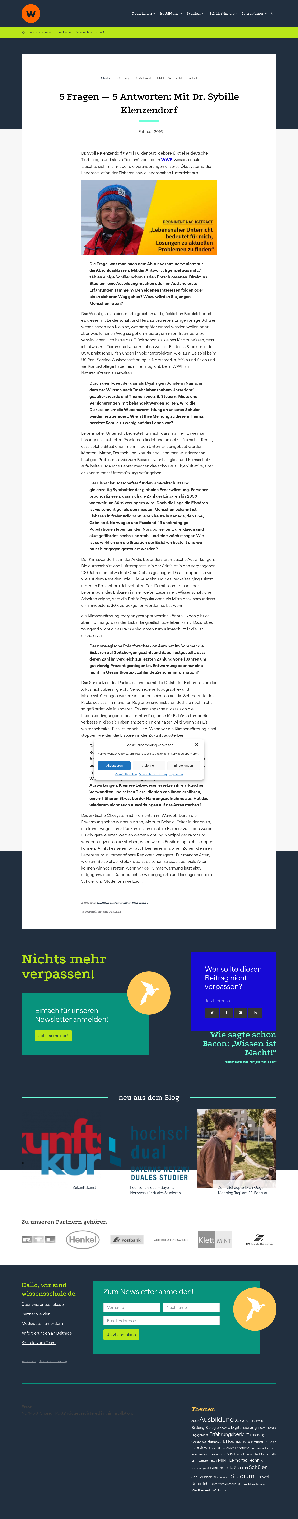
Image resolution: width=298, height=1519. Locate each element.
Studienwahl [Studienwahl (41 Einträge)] (221, 1477)
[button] (197, 745)
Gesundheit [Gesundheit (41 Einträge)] (198, 1441)
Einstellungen (183, 765)
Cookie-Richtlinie (126, 774)
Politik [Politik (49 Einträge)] (214, 1468)
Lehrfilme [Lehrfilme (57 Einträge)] (242, 1448)
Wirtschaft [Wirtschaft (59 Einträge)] (220, 1490)
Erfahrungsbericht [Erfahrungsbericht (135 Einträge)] (229, 1434)
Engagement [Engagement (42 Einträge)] (199, 1435)
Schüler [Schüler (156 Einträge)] (258, 1467)
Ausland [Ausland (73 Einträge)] (242, 1420)
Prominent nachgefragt (130, 902)
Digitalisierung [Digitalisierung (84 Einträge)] (244, 1427)
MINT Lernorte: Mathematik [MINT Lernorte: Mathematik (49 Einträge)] (256, 1454)
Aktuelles (104, 902)
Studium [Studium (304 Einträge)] (242, 1476)
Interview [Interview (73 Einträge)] (199, 1448)
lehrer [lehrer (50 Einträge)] (230, 1448)
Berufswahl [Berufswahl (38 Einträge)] (256, 1420)
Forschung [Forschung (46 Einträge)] (257, 1435)
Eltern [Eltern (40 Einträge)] (261, 1427)
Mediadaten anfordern (42, 1323)
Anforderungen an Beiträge (47, 1333)
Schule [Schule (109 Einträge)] (226, 1467)
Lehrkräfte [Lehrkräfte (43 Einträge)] (257, 1448)
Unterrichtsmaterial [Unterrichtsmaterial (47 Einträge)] (224, 1484)
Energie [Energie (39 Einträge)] (271, 1428)
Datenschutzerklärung (153, 774)
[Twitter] (212, 1013)
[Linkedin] (255, 1013)
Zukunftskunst (84, 1187)
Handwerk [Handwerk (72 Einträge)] (216, 1442)
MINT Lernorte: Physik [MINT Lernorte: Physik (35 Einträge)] (204, 1460)
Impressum (176, 774)
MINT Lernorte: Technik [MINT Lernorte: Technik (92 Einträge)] (240, 1460)
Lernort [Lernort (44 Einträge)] (270, 1448)
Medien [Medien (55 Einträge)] (197, 1454)
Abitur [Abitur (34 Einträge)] (194, 1421)
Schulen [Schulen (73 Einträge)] (241, 1468)
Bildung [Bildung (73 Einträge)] (197, 1428)
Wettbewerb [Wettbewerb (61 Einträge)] (201, 1490)
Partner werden (36, 1314)
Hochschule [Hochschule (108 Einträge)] (238, 1441)
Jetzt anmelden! (53, 1035)
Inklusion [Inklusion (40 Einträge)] (270, 1441)
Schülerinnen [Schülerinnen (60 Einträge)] (201, 1477)
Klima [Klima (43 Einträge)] (221, 1448)
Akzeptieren (114, 765)
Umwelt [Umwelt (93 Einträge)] (263, 1476)
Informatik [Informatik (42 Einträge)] (257, 1441)
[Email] (240, 1013)
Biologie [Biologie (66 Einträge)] (212, 1427)
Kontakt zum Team (39, 1342)
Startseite (108, 78)
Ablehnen (148, 765)
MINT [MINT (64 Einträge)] (231, 1454)
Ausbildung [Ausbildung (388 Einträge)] (216, 1419)
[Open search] (273, 14)
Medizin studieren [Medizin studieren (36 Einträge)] (214, 1454)
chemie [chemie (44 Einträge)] (225, 1427)
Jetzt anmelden (121, 1334)
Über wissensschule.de (43, 1304)
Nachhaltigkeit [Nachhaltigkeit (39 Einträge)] (200, 1468)
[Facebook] (226, 1013)
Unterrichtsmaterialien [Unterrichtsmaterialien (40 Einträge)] (252, 1484)
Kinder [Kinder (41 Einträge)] (212, 1448)
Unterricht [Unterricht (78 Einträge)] (200, 1484)
